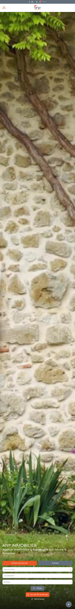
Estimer (55, 564)
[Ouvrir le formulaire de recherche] (37, 589)
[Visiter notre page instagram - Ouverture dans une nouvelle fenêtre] (32, 2)
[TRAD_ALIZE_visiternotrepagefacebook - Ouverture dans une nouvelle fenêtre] (29, 2)
